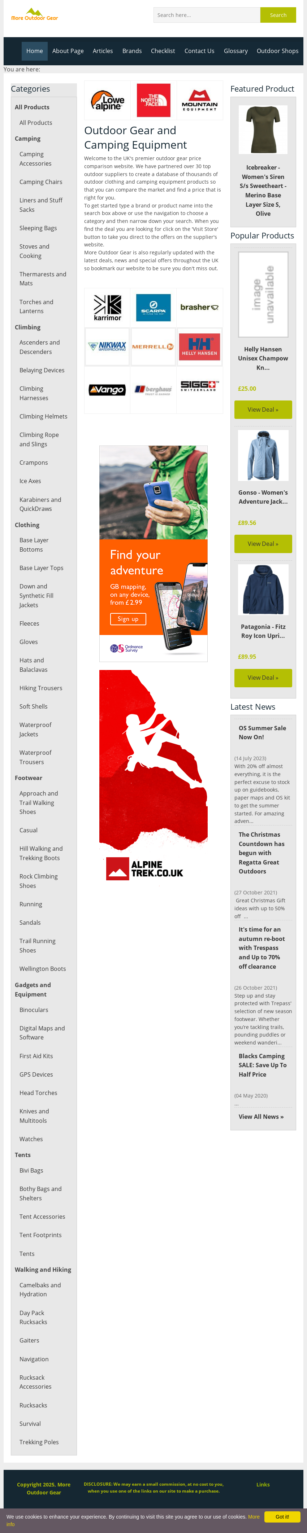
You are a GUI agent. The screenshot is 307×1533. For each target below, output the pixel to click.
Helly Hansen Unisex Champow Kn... (263, 358)
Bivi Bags (31, 1170)
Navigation (34, 1359)
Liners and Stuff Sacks (41, 205)
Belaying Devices (42, 370)
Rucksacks (33, 1405)
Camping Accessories (35, 158)
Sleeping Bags (38, 228)
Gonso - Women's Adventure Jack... (263, 497)
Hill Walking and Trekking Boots (41, 853)
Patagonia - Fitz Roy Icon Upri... (263, 631)
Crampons (33, 463)
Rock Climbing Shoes (38, 881)
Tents (27, 1254)
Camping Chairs (41, 182)
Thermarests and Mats (42, 279)
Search (278, 15)
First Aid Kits (36, 1056)
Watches (31, 1139)
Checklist (166, 51)
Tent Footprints (40, 1235)
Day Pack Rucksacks (33, 1317)
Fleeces (29, 623)
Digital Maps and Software (42, 1033)
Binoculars (34, 1010)
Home (39, 51)
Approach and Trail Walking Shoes (38, 802)
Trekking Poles (39, 1442)
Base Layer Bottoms (34, 544)
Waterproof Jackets (35, 729)
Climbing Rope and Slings (39, 439)
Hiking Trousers (41, 688)
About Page (71, 51)
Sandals (30, 923)
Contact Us (201, 51)
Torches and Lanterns (36, 306)
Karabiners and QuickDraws (40, 504)
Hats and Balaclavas (33, 665)
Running (31, 904)
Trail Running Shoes (37, 945)
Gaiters (29, 1340)
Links (263, 1484)
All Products (36, 123)
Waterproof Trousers (35, 757)
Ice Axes (30, 481)
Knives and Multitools (34, 1116)
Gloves (29, 642)
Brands (134, 51)
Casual (28, 830)
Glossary (236, 51)
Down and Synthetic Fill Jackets (36, 595)
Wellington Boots (42, 969)
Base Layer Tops (41, 568)
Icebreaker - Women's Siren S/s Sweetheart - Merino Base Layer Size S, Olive (263, 161)
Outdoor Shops (278, 51)
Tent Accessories (42, 1217)
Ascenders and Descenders (39, 347)
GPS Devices (36, 1074)
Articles (106, 51)
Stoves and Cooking (34, 251)
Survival (30, 1424)
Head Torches (38, 1093)
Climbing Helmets (43, 416)
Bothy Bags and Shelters (40, 1193)
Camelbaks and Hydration (40, 1289)
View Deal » (263, 409)
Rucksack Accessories (35, 1382)
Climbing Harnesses (34, 393)
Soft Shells (33, 706)
